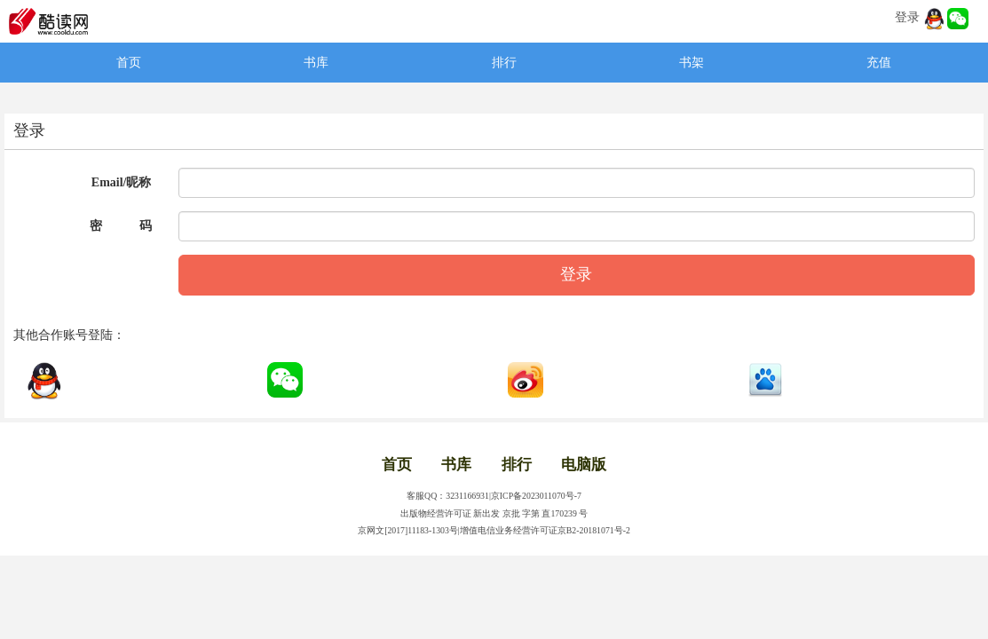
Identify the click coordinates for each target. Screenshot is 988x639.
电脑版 (583, 464)
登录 (907, 17)
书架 (691, 62)
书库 (316, 62)
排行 (504, 62)
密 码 (121, 226)
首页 (128, 62)
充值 (878, 62)
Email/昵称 (121, 182)
